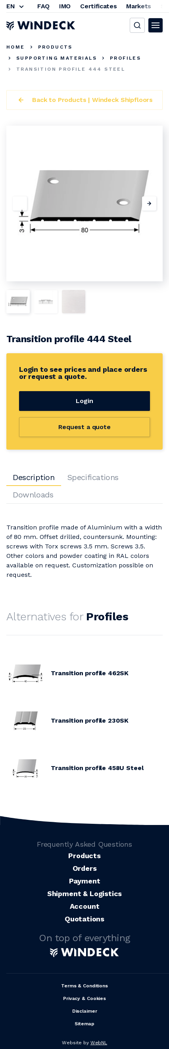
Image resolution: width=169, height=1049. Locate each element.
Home (15, 47)
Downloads (33, 494)
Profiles (125, 58)
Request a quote (84, 427)
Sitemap (84, 1023)
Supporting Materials (56, 58)
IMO (65, 6)
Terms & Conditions (84, 986)
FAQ (43, 6)
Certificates (98, 6)
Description (34, 477)
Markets (138, 6)
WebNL (98, 1042)
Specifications (93, 477)
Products (55, 47)
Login (84, 401)
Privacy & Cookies (84, 998)
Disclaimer (84, 1011)
